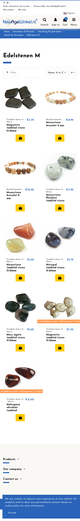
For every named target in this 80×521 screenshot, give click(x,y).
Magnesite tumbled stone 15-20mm (55, 338)
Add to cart (20, 138)
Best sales (22, 10)
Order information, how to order (16, 6)
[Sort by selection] (57, 72)
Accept (12, 513)
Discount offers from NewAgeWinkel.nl (50, 6)
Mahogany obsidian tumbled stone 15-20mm (13, 410)
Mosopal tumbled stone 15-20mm (55, 268)
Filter (11, 72)
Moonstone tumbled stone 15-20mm (16, 268)
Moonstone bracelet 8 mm (14, 195)
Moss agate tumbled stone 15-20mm (16, 338)
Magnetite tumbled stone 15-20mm (16, 128)
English (70, 13)
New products (9, 10)
